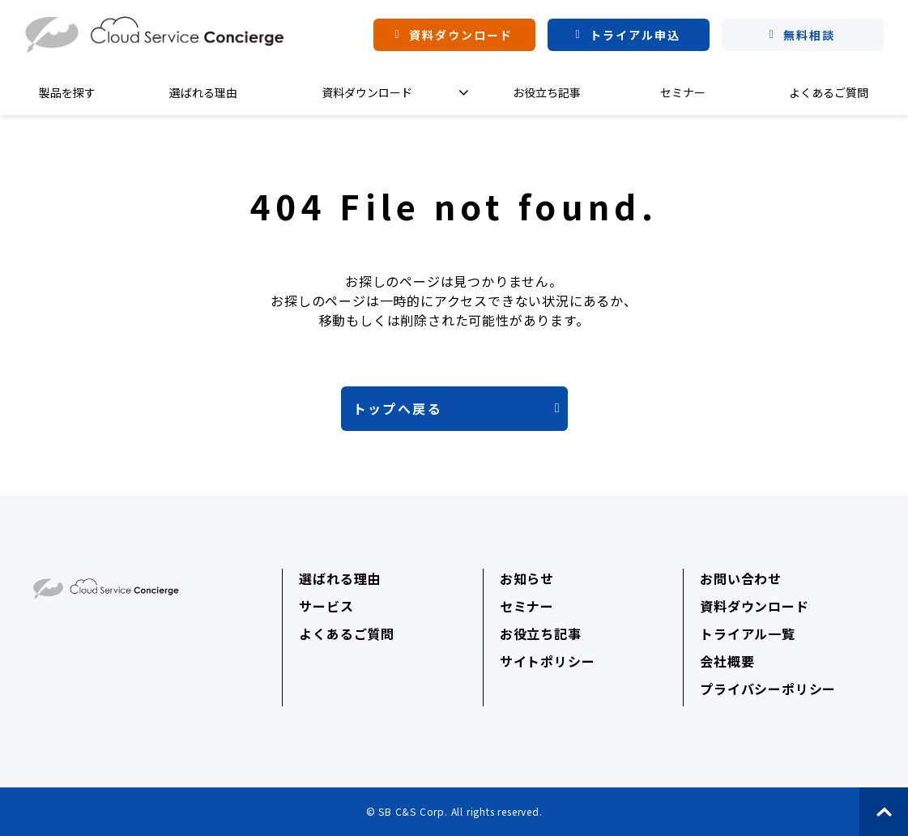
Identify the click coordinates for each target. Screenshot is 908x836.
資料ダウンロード (461, 35)
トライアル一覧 (747, 633)
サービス (326, 606)
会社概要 (727, 661)
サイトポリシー (547, 661)
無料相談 (809, 35)
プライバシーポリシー (768, 688)
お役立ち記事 (547, 92)
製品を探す (67, 92)
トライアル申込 (635, 35)
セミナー (683, 92)
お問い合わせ (741, 578)
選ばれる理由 (203, 92)
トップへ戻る (397, 408)
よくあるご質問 (828, 92)
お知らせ (527, 578)
